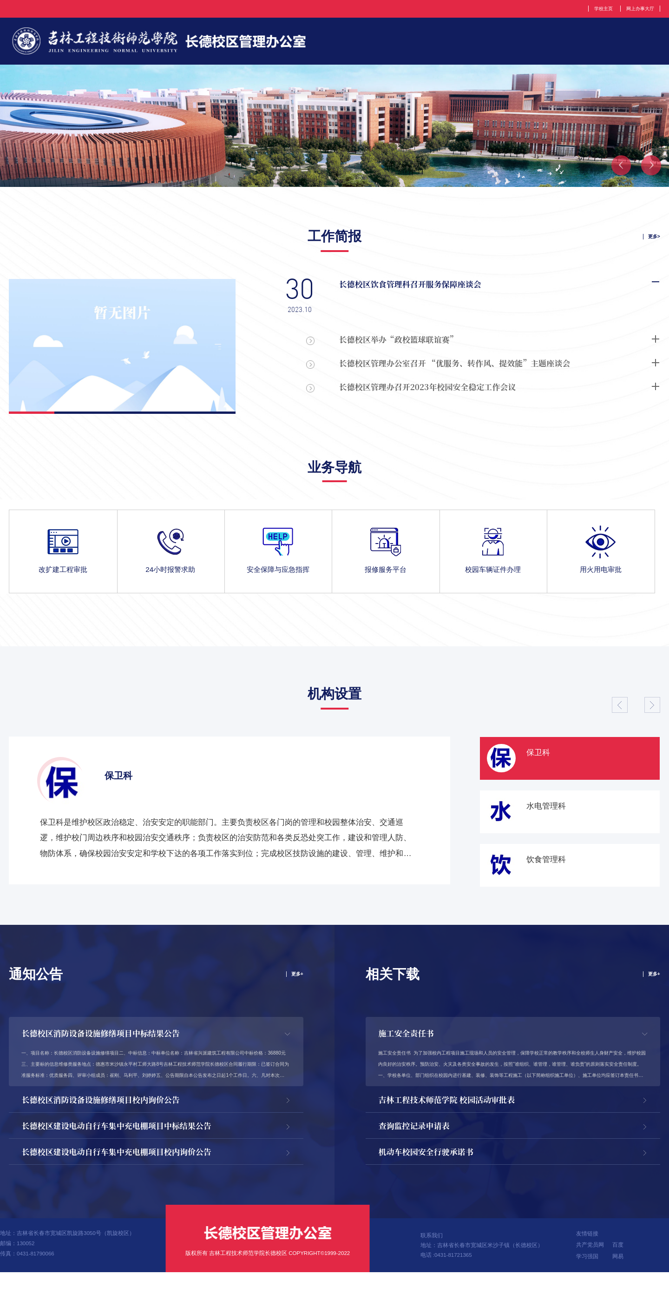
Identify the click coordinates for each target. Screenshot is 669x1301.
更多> (653, 242)
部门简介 (368, 43)
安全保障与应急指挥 (278, 578)
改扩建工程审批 (63, 578)
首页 (321, 43)
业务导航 (334, 473)
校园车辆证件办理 (493, 578)
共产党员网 (590, 1273)
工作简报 (641, 43)
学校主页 (594, 9)
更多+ (296, 983)
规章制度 (477, 43)
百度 (617, 1273)
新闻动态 (587, 43)
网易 (617, 1285)
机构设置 (422, 43)
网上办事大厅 (636, 9)
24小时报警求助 (170, 578)
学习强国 (587, 1285)
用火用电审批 (600, 578)
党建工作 (532, 43)
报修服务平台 (385, 578)
